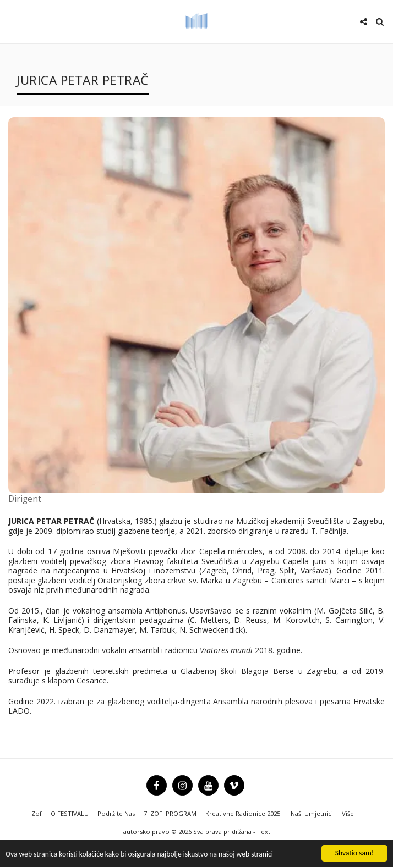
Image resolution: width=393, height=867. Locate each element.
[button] (12, 21)
